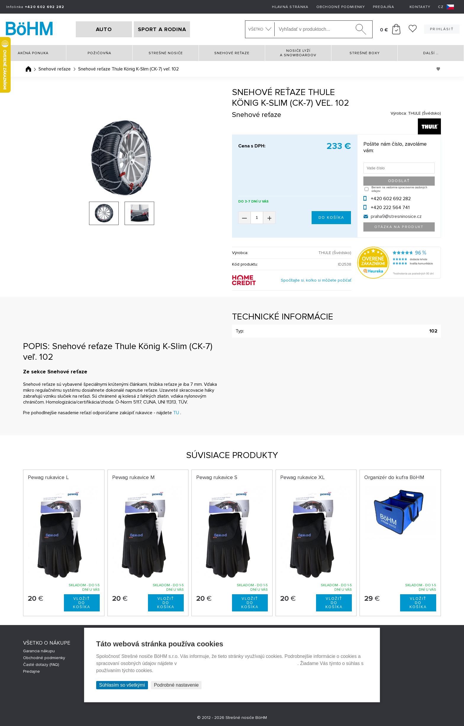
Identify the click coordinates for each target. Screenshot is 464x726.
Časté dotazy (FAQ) (41, 664)
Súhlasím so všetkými (122, 685)
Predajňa (383, 7)
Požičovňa (99, 53)
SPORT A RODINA (162, 29)
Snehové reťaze (231, 53)
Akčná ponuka (33, 53)
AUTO (104, 29)
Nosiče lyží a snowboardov (298, 53)
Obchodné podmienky (340, 7)
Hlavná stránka (290, 7)
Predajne (31, 671)
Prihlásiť (442, 29)
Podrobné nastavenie (176, 685)
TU (176, 413)
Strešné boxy (364, 53)
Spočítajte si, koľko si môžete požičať (316, 280)
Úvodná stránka (28, 69)
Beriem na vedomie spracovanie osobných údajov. (399, 189)
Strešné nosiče (166, 53)
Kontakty (420, 7)
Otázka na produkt (399, 227)
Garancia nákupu (39, 650)
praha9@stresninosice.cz (396, 216)
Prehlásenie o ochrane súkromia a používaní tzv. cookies (237, 663)
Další (431, 53)
